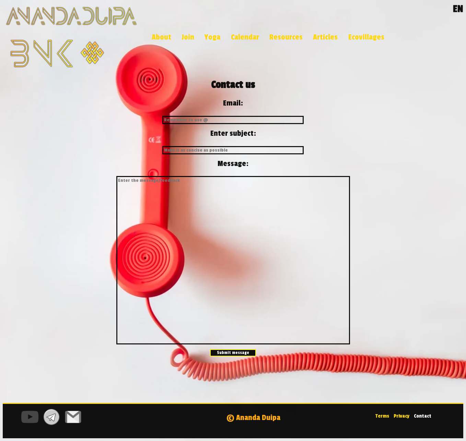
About (161, 37)
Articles (325, 37)
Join (188, 37)
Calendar (245, 37)
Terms (382, 416)
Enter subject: (233, 133)
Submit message (233, 352)
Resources (286, 37)
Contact (422, 416)
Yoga (212, 37)
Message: (233, 163)
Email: (233, 103)
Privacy (401, 416)
